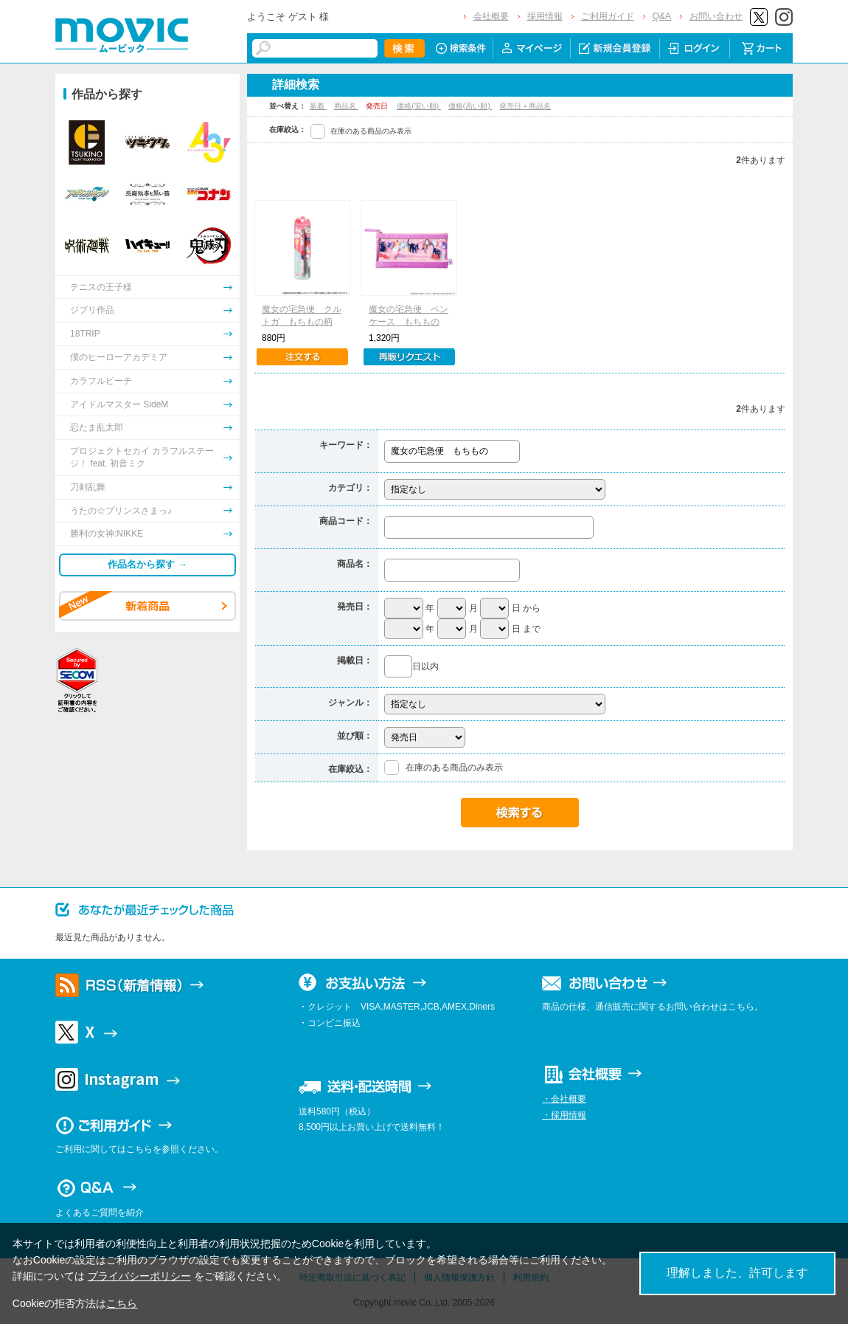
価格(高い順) (470, 106)
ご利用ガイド (607, 16)
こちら (121, 1303)
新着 (318, 106)
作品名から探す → (147, 564)
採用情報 (545, 16)
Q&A (662, 16)
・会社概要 (564, 1099)
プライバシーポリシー (139, 1276)
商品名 (346, 106)
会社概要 (491, 16)
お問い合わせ (716, 16)
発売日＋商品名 (525, 106)
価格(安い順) (418, 106)
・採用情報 (564, 1115)
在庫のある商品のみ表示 (370, 131)
